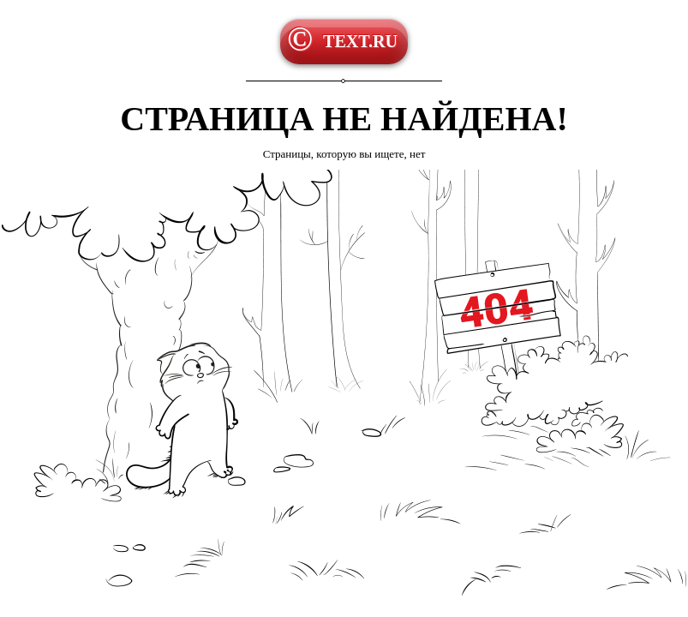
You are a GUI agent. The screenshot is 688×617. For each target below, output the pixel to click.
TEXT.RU (360, 41)
